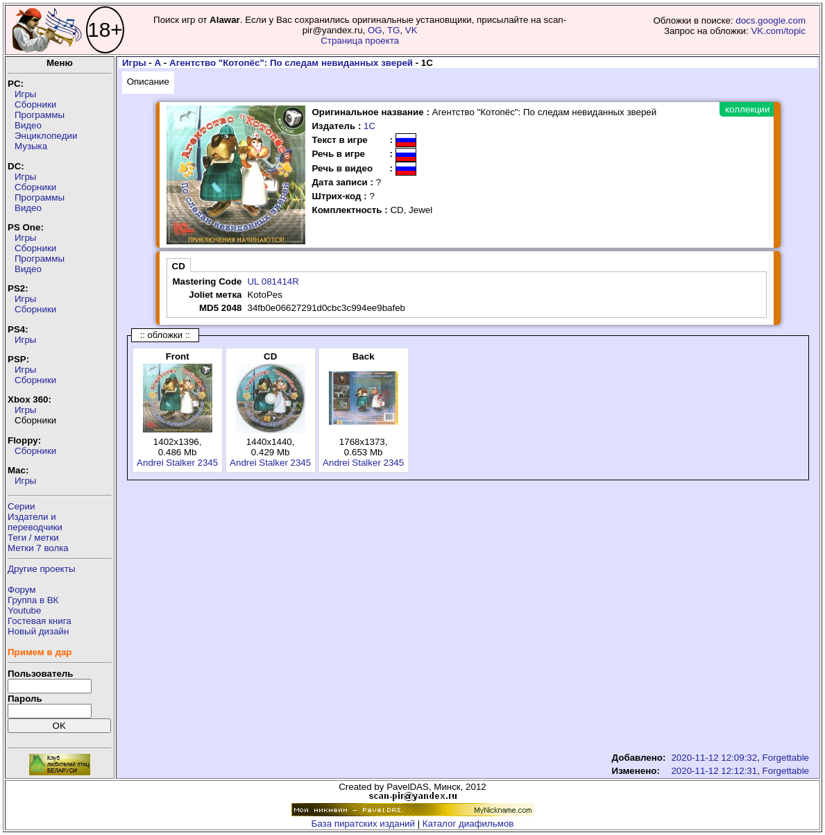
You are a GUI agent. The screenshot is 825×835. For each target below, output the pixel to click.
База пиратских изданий (363, 823)
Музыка (31, 146)
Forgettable (786, 757)
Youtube (24, 610)
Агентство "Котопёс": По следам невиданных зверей (291, 63)
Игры (25, 94)
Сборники (35, 104)
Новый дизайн (38, 631)
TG (393, 30)
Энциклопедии (46, 135)
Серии (21, 506)
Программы (40, 115)
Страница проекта (360, 40)
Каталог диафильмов (468, 823)
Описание (148, 81)
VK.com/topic (778, 31)
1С (369, 126)
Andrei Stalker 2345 (177, 462)
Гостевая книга (39, 621)
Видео (28, 125)
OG (375, 30)
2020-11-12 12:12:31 (714, 771)
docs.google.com (770, 20)
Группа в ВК (33, 600)
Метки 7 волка (38, 548)
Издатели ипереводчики (35, 522)
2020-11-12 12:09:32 (714, 757)
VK (411, 30)
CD (178, 266)
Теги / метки (33, 537)
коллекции (747, 109)
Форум (22, 589)
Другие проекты (42, 569)
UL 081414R (272, 281)
